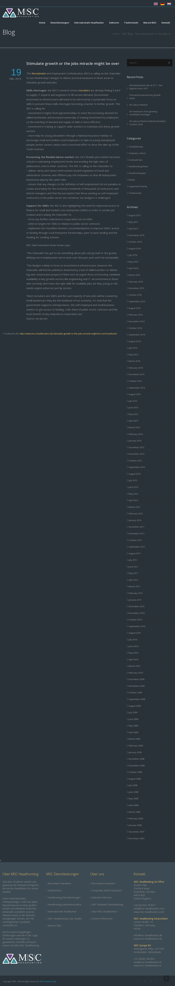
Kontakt (166, 22)
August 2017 (135, 215)
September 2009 (137, 699)
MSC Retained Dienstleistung (107, 904)
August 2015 (135, 308)
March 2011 (134, 586)
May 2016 (133, 261)
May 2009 (133, 725)
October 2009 (135, 692)
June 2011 (133, 566)
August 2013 (135, 394)
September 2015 (137, 301)
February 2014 (136, 367)
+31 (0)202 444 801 (144, 958)
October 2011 (135, 540)
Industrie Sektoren (102, 897)
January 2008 (135, 825)
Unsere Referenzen (102, 918)
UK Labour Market (138, 104)
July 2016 (133, 255)
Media (132, 179)
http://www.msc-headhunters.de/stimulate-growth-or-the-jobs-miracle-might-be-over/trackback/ (68, 333)
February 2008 (136, 818)
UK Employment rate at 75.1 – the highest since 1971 (145, 87)
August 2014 (135, 341)
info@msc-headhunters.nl (147, 962)
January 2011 (135, 599)
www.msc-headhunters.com (149, 911)
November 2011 (136, 533)
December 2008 (136, 758)
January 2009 (135, 752)
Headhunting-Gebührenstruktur (65, 904)
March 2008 (134, 811)
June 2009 (133, 719)
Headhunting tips (137, 173)
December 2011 (136, 526)
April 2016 (133, 268)
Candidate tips (136, 146)
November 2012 (136, 453)
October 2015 (135, 294)
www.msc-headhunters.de (148, 938)
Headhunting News (138, 166)
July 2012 (133, 480)
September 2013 (137, 387)
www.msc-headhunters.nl (147, 965)
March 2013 (134, 427)
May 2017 (133, 222)
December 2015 (136, 288)
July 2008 (133, 785)
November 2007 (136, 838)
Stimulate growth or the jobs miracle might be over (72, 63)
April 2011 (133, 579)
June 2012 (133, 487)
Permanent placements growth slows (145, 96)
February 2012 (136, 513)
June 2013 (133, 407)
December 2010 (136, 606)
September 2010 (137, 626)
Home (42, 22)
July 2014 (133, 347)
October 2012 (135, 460)
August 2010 (135, 632)
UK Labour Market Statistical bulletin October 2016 (147, 123)
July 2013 (133, 400)
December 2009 (136, 679)
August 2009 (135, 705)
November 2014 (136, 321)
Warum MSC (150, 22)
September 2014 (137, 334)
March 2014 (134, 361)
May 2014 (133, 354)
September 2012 (137, 467)
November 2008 (136, 765)
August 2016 (135, 248)
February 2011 (136, 593)
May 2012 (133, 493)
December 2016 (136, 235)
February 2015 (136, 314)
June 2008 (133, 791)
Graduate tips (136, 159)
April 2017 (133, 228)
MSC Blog (127, 33)
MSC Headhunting (48, 981)
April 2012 (133, 500)
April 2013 (133, 420)
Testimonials (131, 22)
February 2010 (136, 672)
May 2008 (133, 798)
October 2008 (135, 772)
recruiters (84, 90)
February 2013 (136, 434)
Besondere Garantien (59, 883)
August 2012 (135, 473)
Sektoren (114, 22)
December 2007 (136, 831)
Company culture (137, 153)
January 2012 (135, 520)
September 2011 (137, 546)
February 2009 (136, 745)
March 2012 (134, 506)
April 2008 (133, 805)
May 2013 (133, 414)
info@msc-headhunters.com (149, 908)
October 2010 (135, 619)
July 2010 (133, 639)
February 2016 (136, 281)
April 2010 (133, 659)
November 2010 (136, 613)
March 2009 (134, 738)
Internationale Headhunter (89, 22)
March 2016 (134, 274)
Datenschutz (55, 890)
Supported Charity (138, 186)
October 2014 (135, 328)
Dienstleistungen (60, 22)
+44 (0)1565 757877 (145, 905)
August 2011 (135, 553)
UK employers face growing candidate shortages (143, 113)
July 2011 (133, 559)
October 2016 (135, 241)
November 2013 (136, 374)
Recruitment (39, 73)
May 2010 (133, 652)
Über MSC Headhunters (104, 911)
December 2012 (136, 447)
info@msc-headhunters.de (148, 935)
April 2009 (133, 732)
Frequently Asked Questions (107, 890)
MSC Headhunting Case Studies (65, 918)
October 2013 (135, 381)
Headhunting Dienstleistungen (64, 897)
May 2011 (133, 573)
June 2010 (133, 646)
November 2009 (136, 685)
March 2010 (134, 665)
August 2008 (135, 778)
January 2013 (135, 440)
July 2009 (133, 712)
